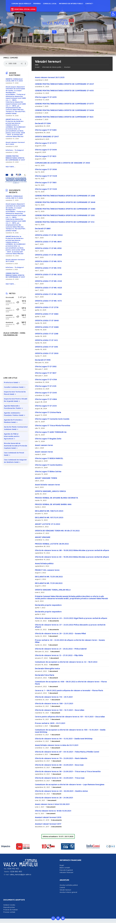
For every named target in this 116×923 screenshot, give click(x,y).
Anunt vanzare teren (44, 445)
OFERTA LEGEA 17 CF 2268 (46, 334)
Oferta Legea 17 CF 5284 (46, 130)
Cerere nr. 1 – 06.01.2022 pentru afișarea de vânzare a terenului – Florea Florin (69, 690)
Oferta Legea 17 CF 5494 (46, 150)
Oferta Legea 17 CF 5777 (46, 143)
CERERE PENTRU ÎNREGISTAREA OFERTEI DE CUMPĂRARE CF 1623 (64, 117)
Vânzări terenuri (65, 887)
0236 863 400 (16, 869)
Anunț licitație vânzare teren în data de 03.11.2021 (56, 745)
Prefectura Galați (11, 382)
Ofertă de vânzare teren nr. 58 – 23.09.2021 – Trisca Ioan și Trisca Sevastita (67, 771)
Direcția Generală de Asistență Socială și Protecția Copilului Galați (15, 445)
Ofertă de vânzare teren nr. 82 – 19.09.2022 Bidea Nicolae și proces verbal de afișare (72, 557)
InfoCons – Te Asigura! (15, 150)
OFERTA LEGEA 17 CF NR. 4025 (48, 288)
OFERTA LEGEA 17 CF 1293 (46, 347)
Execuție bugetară (66, 867)
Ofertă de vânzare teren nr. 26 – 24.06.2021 (54, 798)
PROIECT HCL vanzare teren (47, 570)
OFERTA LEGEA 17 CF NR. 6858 (48, 255)
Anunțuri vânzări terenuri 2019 (48, 817)
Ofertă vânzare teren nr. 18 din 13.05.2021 (53, 811)
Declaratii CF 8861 (43, 228)
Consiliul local (49, 3)
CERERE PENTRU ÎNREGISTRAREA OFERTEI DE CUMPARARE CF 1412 (64, 222)
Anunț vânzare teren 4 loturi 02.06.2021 (52, 804)
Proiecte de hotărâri (10, 907)
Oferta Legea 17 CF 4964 (46, 399)
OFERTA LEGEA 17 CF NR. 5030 (48, 274)
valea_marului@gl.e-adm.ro (20, 872)
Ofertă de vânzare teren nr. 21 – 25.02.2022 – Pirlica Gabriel (61, 649)
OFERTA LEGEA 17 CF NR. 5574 (48, 261)
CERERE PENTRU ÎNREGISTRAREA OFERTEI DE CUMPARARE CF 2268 (65, 196)
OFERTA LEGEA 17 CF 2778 (46, 307)
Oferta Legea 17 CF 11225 (46, 189)
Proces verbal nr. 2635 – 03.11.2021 (50, 723)
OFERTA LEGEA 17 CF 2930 (46, 353)
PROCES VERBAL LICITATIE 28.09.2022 (52, 544)
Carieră (62, 885)
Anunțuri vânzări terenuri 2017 (48, 824)
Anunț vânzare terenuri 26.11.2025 (49, 77)
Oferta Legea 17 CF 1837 (45, 373)
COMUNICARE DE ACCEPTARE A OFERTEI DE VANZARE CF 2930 (62, 163)
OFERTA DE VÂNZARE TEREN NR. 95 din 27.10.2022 (57, 531)
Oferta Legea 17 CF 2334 (46, 406)
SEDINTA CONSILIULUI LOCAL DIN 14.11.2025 (14, 80)
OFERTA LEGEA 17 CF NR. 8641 (48, 242)
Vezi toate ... (11, 167)
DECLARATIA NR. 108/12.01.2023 (49, 511)
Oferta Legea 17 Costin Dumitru (48, 465)
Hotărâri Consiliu (9, 902)
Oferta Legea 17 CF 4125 (45, 386)
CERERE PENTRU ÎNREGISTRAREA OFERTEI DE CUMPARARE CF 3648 (65, 202)
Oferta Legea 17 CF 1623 (45, 156)
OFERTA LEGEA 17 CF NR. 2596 (48, 294)
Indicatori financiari (66, 869)
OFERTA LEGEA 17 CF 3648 (47, 320)
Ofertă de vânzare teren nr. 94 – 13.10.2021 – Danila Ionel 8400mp (63, 739)
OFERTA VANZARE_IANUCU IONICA (50, 491)
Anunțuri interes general (68, 889)
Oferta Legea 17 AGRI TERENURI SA (50, 432)
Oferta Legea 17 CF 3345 (46, 393)
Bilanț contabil (65, 865)
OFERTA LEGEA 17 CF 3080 (47, 327)
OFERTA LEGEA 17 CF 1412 (46, 340)
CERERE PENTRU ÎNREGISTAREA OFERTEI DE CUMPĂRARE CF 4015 (64, 90)
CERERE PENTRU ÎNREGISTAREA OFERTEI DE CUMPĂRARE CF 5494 (64, 110)
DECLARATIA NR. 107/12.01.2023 (49, 517)
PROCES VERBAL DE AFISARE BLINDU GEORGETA (56, 498)
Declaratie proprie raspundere (48, 605)
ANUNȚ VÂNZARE (42, 537)
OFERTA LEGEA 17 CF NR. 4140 (48, 281)
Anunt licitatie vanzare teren (47, 485)
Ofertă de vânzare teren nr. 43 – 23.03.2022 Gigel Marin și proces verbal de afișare (71, 618)
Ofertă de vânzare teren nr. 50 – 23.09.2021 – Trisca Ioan (59, 778)
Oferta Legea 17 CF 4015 (45, 97)
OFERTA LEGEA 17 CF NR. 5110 (48, 268)
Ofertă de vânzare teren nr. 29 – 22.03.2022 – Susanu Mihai (60, 633)
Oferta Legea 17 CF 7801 (45, 182)
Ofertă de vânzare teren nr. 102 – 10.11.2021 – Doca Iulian (59, 710)
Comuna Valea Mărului (21, 3)
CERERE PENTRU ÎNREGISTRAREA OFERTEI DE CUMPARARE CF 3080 (65, 209)
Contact (89, 3)
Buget (62, 862)
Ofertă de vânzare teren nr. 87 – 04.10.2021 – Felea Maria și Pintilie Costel (67, 752)
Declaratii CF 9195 (42, 360)
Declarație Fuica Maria (44, 675)
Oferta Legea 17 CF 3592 (45, 366)
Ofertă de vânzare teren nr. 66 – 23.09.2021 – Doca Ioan (59, 765)
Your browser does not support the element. (15, 63)
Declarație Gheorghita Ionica (47, 668)
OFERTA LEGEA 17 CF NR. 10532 (49, 235)
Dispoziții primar (9, 904)
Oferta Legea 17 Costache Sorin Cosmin (52, 419)
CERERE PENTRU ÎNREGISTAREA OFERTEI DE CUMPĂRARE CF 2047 (64, 84)
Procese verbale (9, 909)
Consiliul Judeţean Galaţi (14, 387)
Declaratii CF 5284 (43, 123)
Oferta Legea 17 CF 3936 (46, 169)
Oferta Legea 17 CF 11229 (46, 176)
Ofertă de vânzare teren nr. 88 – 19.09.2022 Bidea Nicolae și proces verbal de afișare (72, 550)
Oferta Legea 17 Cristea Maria (48, 412)
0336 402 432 (13, 866)
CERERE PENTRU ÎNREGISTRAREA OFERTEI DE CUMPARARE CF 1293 (65, 215)
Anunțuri (67, 67)
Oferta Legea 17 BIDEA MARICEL (49, 458)
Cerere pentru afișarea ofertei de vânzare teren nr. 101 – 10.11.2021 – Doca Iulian (70, 717)
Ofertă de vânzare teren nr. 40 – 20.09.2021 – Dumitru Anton (61, 791)
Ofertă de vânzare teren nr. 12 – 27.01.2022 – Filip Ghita (59, 655)
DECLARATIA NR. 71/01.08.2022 (48, 583)
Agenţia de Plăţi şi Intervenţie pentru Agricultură (11, 436)
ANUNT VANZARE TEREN (46, 478)
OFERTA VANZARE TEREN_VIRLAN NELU (53, 590)
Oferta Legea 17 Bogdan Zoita (48, 439)
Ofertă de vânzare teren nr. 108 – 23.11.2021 (54, 703)
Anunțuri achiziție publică (69, 882)
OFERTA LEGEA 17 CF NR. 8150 (48, 248)
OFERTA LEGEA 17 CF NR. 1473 (48, 301)
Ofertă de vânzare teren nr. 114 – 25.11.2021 (54, 697)
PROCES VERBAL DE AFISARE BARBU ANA (53, 504)
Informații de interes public (71, 3)
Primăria (37, 3)
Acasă (37, 67)
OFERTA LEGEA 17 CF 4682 (46, 314)
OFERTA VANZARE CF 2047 (47, 136)
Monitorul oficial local (24, 9)
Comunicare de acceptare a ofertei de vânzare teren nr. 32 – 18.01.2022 (66, 662)
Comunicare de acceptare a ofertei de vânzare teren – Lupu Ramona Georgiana (69, 784)
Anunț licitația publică (44, 563)
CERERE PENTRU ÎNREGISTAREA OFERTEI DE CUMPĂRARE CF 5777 (64, 104)
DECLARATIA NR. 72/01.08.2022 (49, 577)
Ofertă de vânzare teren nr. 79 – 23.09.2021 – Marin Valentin (61, 758)
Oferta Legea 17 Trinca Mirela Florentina (52, 425)
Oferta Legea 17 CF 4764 (46, 379)
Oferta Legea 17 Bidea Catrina (48, 471)
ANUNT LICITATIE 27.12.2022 (47, 524)
